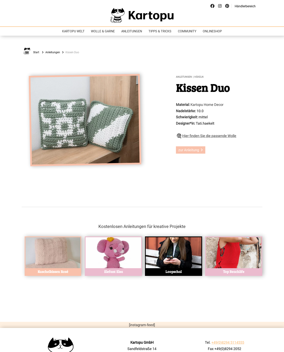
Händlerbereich (245, 6)
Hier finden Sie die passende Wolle (209, 136)
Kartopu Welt (73, 31)
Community (187, 31)
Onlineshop (212, 31)
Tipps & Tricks (160, 31)
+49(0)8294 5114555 (227, 342)
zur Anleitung (190, 150)
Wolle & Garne (103, 31)
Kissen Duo (203, 87)
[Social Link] (212, 6)
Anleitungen (131, 31)
